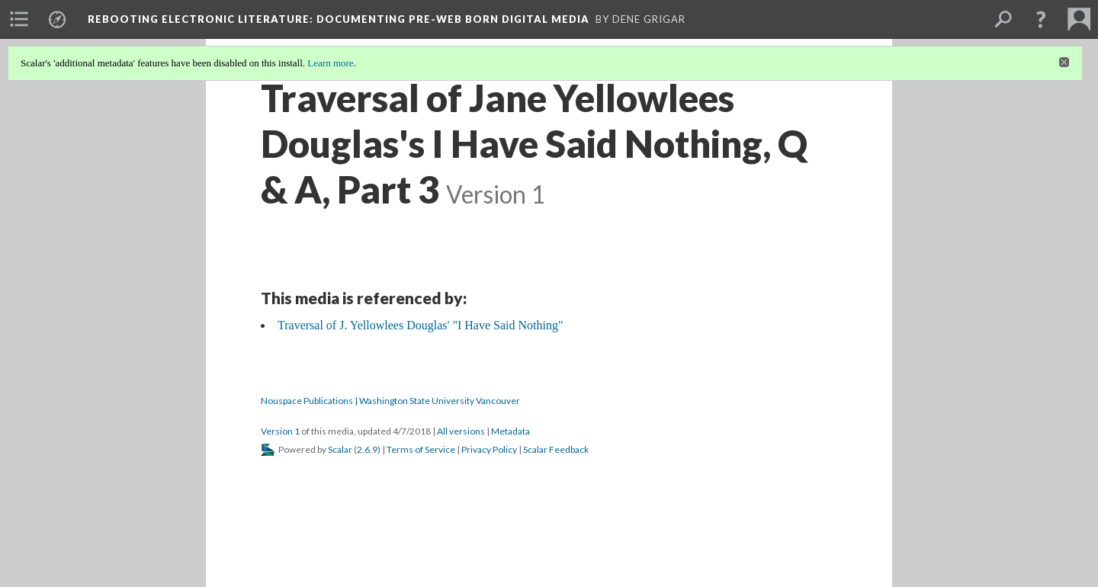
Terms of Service (421, 449)
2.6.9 (367, 449)
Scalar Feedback (556, 449)
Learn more (330, 63)
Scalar (340, 449)
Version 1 (280, 431)
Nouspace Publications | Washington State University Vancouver (390, 400)
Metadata (510, 431)
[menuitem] (19, 19)
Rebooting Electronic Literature (338, 19)
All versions (461, 431)
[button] (1041, 19)
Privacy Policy (489, 449)
